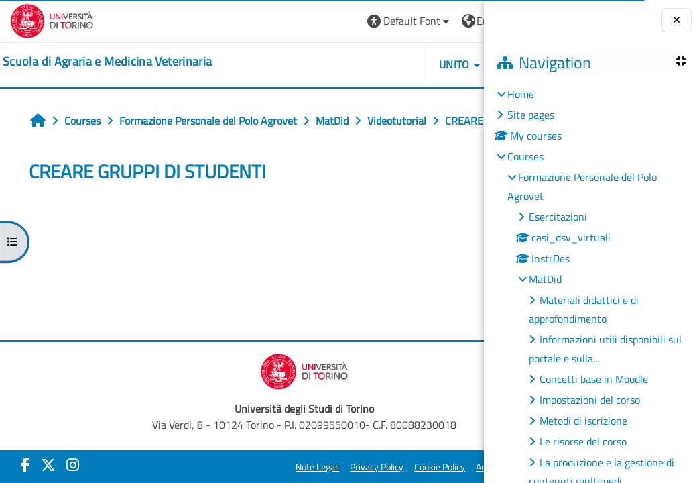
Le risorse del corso (583, 441)
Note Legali (247, 473)
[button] (284, 21)
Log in (449, 21)
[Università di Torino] (52, 19)
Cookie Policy (369, 473)
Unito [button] (329, 64)
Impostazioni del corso (590, 400)
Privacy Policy (307, 473)
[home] (107, 61)
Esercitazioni (558, 217)
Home (520, 94)
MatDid (545, 279)
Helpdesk (404, 64)
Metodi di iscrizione (583, 421)
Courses (525, 156)
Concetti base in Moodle (594, 379)
